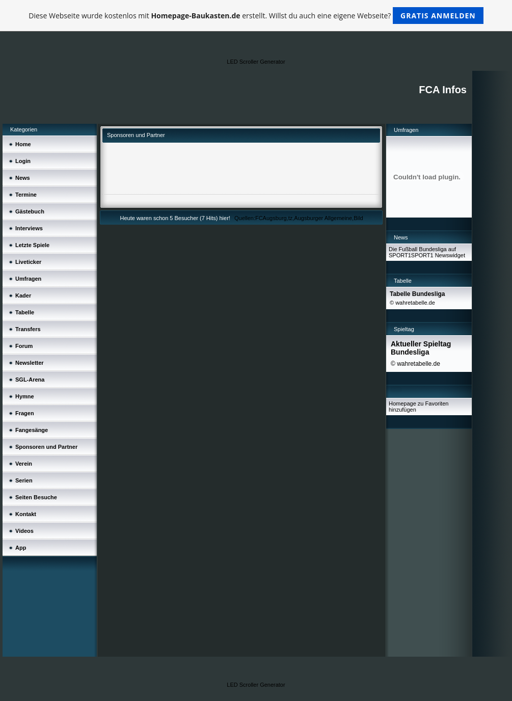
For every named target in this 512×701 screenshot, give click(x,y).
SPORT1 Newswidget (438, 255)
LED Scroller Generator (256, 62)
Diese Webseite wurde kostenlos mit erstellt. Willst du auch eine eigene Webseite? (256, 15)
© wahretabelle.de (412, 303)
